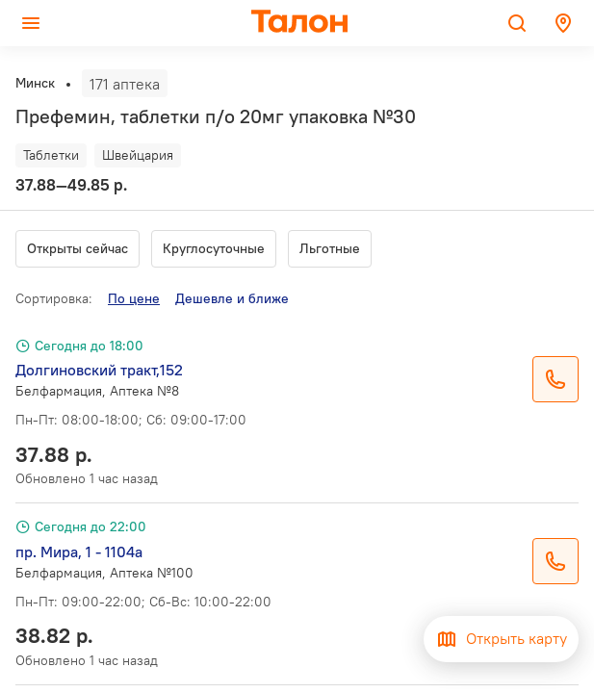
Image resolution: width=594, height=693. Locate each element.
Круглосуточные (214, 248)
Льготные (329, 248)
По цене (134, 298)
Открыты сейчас (77, 248)
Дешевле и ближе (232, 298)
